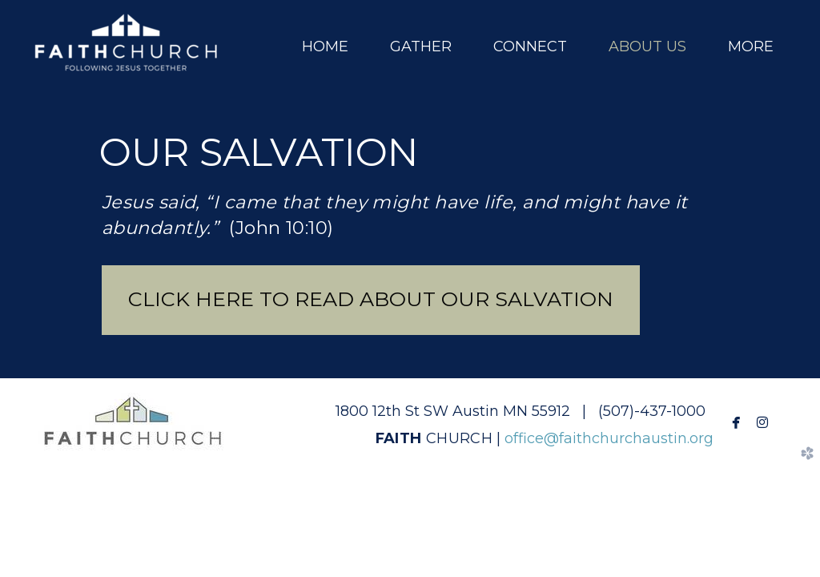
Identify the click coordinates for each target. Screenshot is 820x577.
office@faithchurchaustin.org (608, 438)
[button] (371, 300)
